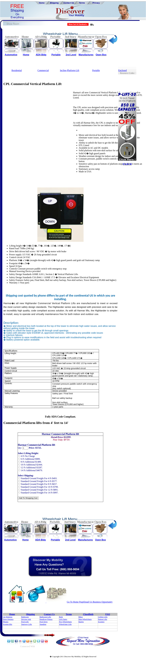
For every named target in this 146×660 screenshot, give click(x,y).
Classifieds (88, 614)
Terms (69, 614)
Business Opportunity (102, 602)
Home (12, 614)
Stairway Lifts (26, 624)
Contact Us (49, 614)
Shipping (30, 614)
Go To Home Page (75, 602)
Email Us (88, 602)
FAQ (107, 614)
